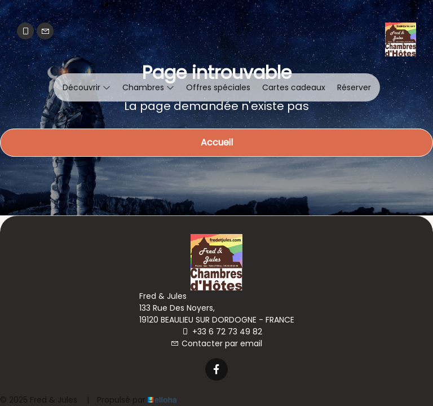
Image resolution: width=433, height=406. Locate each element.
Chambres (148, 87)
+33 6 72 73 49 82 (222, 331)
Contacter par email (216, 343)
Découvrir (87, 87)
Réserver (354, 87)
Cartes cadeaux (293, 87)
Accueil (217, 142)
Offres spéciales (218, 87)
